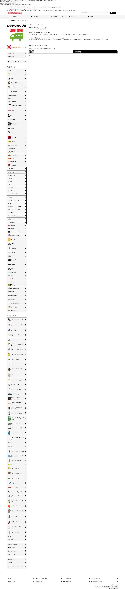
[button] (109, 17)
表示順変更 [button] (77, 52)
